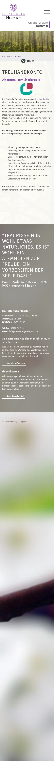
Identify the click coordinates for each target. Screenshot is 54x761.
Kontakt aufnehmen (16, 363)
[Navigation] (47, 10)
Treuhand (17, 56)
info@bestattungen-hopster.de (23, 331)
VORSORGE (6, 56)
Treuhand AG (41, 99)
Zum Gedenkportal (15, 396)
